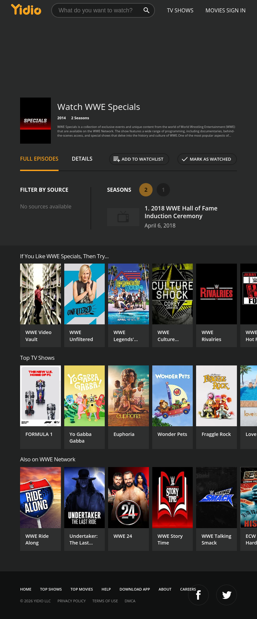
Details (82, 158)
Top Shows (51, 589)
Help (106, 589)
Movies (215, 10)
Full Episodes (39, 158)
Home (25, 589)
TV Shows (180, 10)
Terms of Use (105, 600)
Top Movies (82, 589)
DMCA (129, 600)
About (165, 589)
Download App (134, 589)
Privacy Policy (72, 600)
